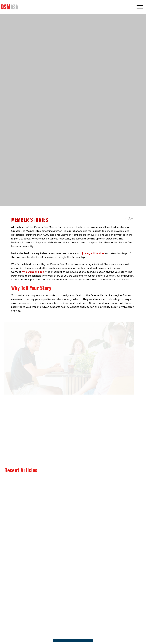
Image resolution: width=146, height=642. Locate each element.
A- (126, 218)
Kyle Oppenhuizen (33, 271)
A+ (131, 218)
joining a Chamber (93, 253)
